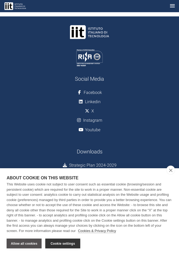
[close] (170, 170)
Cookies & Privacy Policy (97, 231)
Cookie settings (63, 243)
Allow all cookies (24, 243)
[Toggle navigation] (172, 6)
